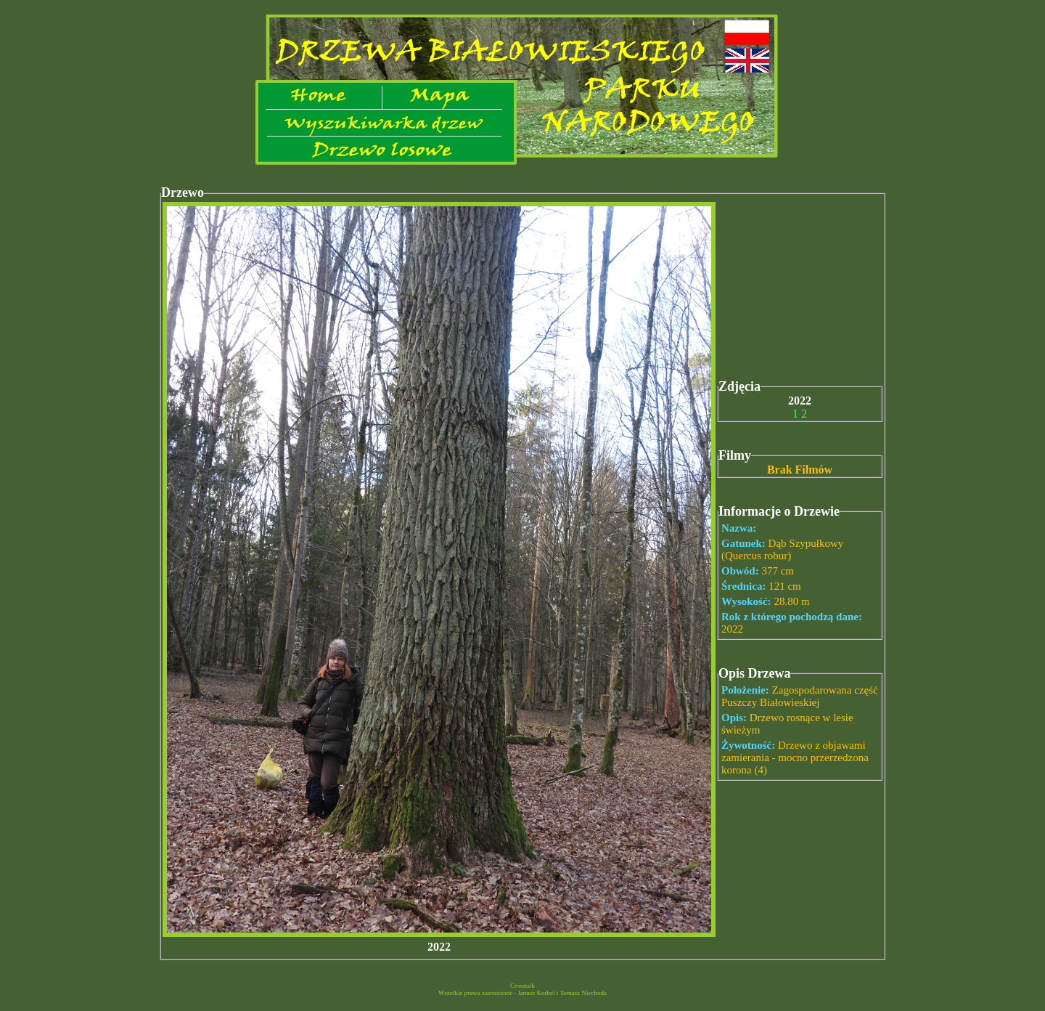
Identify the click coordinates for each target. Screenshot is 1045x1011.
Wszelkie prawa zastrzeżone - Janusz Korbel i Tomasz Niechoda (522, 992)
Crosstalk (522, 985)
